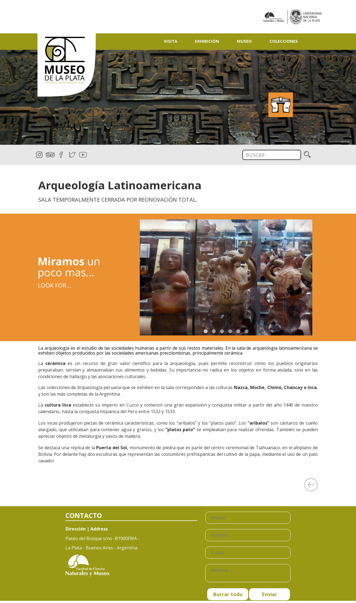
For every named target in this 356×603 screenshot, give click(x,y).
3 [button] (222, 331)
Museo (244, 41)
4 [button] (230, 331)
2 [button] (213, 331)
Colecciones (283, 41)
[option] (178, 97)
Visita (170, 41)
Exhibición (207, 41)
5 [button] (238, 331)
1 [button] (205, 331)
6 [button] (246, 331)
